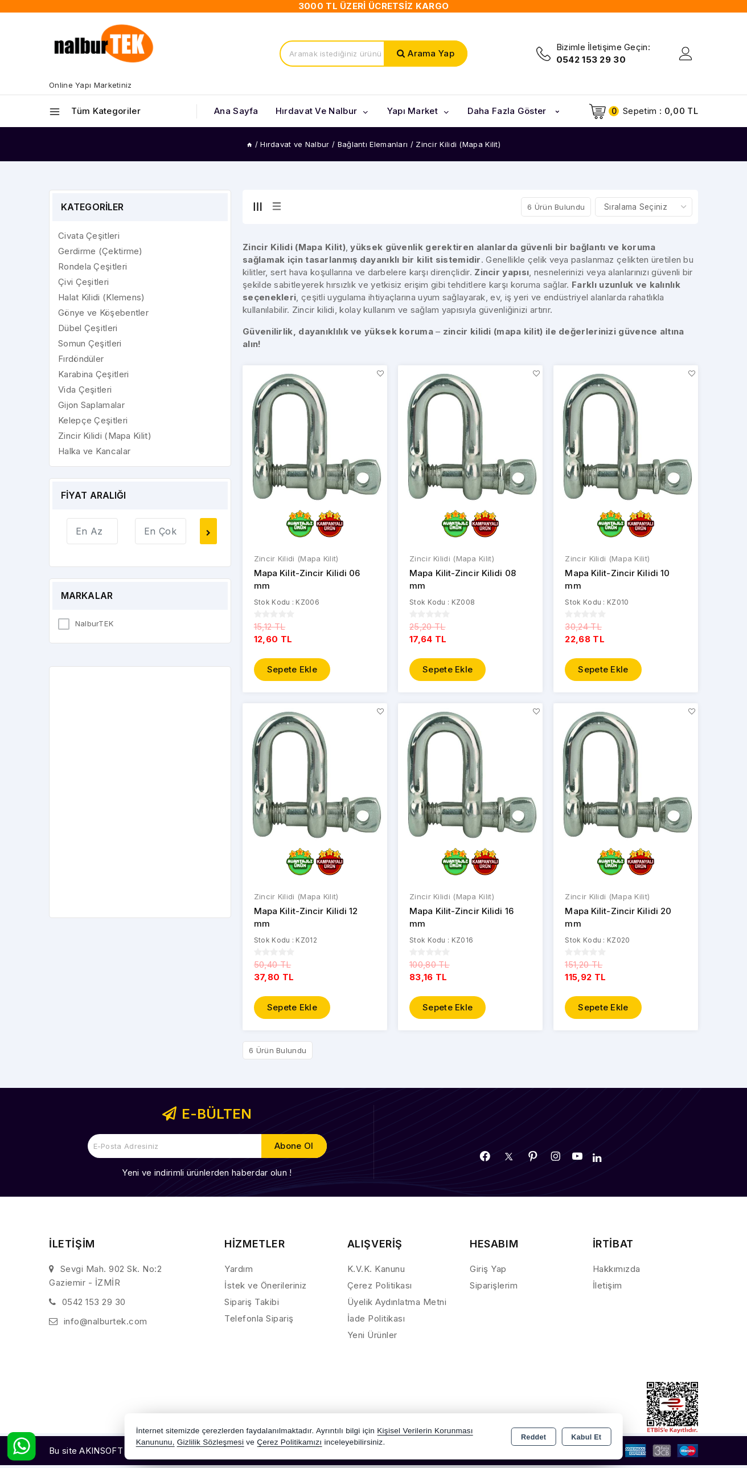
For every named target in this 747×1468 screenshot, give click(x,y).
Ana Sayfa (236, 110)
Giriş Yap (488, 1269)
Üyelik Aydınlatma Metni (397, 1302)
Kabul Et (586, 1437)
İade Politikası (376, 1319)
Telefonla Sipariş (259, 1319)
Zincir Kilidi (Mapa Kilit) (296, 558)
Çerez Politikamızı (289, 1442)
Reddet (533, 1437)
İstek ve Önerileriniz (265, 1286)
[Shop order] (643, 207)
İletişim (607, 1286)
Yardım (238, 1269)
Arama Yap (431, 53)
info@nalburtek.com (105, 1321)
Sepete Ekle (292, 669)
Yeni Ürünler (372, 1335)
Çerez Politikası (379, 1286)
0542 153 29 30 (94, 1302)
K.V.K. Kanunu (376, 1269)
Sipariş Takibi (251, 1302)
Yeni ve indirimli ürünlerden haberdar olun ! (207, 1173)
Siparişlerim (494, 1286)
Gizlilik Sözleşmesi (210, 1442)
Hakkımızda (617, 1269)
